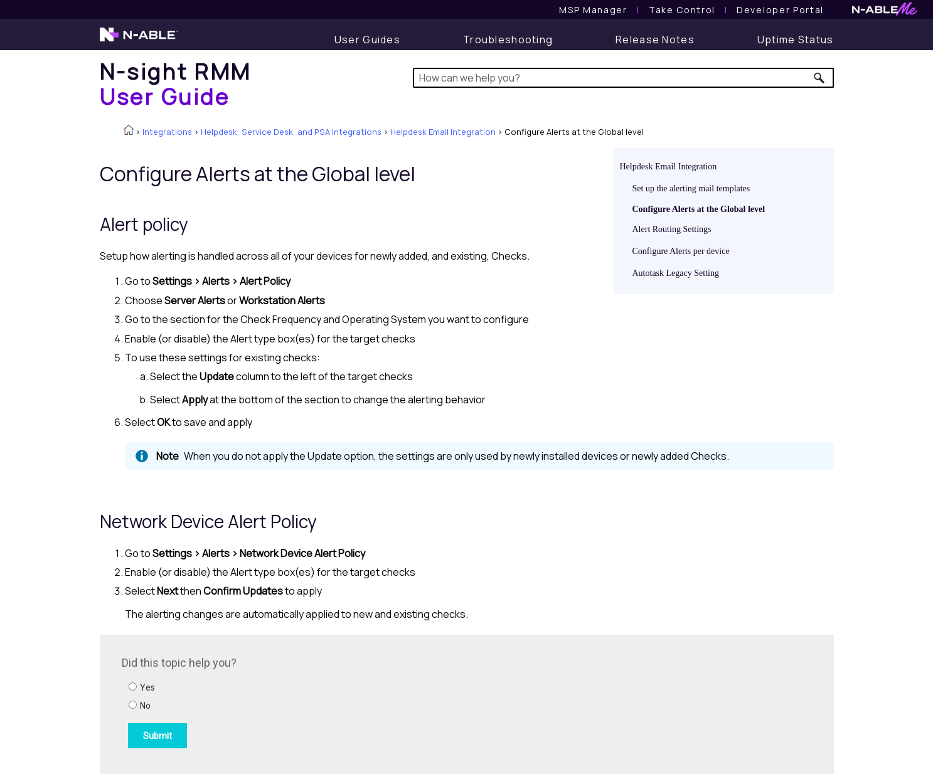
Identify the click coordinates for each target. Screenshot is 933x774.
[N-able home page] (139, 40)
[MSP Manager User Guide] (593, 10)
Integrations (167, 131)
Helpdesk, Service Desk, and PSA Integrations (291, 131)
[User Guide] (367, 39)
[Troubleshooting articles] (508, 39)
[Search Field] (623, 78)
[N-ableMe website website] (884, 12)
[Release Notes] (655, 39)
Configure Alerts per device (681, 251)
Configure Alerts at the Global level (698, 209)
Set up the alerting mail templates (691, 188)
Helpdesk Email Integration (443, 131)
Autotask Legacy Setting (675, 273)
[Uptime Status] (795, 39)
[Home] (176, 83)
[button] (820, 78)
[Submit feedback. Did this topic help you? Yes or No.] (291, 702)
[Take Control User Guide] (682, 10)
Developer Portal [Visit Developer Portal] (780, 10)
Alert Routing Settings (672, 229)
